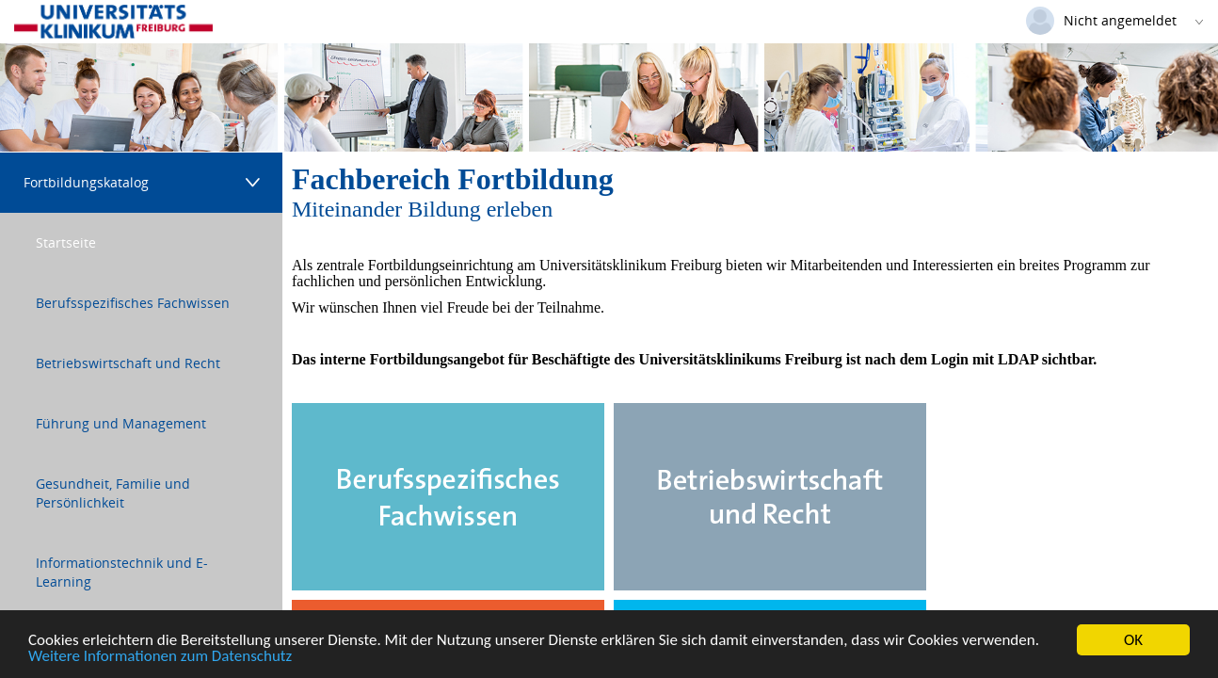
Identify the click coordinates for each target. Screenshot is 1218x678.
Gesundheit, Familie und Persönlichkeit (113, 493)
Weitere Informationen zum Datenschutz (160, 658)
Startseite (66, 242)
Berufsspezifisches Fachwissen (133, 303)
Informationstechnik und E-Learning (122, 572)
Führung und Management (121, 423)
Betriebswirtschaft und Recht (128, 363)
